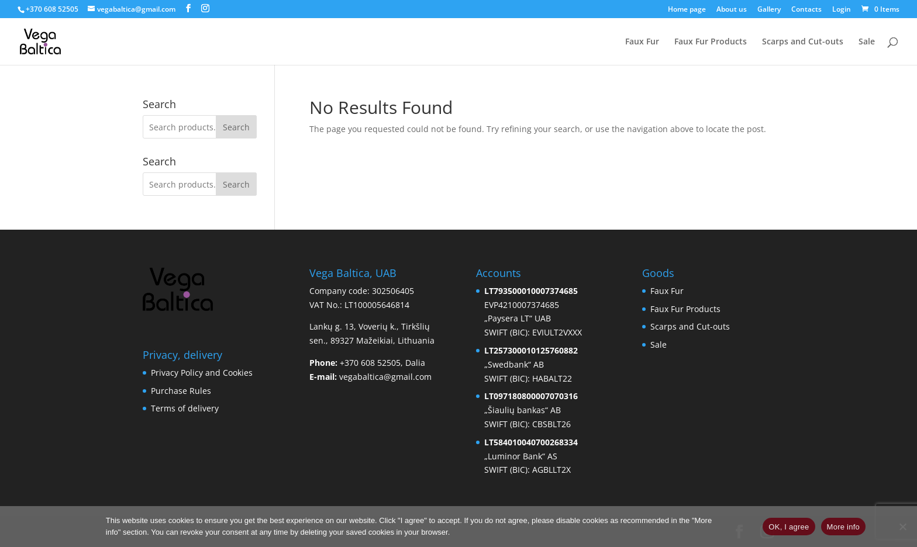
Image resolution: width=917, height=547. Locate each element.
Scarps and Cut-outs (802, 42)
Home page (687, 10)
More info (843, 526)
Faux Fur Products (710, 42)
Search (236, 127)
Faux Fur (642, 42)
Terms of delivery (185, 408)
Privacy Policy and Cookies (202, 372)
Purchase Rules (181, 390)
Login (841, 10)
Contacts (806, 10)
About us (731, 10)
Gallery (769, 10)
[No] (902, 526)
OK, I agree (788, 526)
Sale (867, 42)
